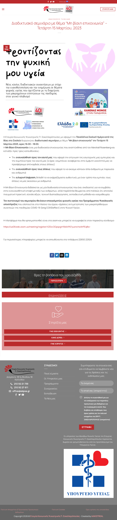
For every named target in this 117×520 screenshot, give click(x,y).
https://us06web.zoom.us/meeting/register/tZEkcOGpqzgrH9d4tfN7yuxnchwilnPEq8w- (47, 227)
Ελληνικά (65, 2)
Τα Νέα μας (65, 20)
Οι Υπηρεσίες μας (53, 379)
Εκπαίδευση (50, 394)
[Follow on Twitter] (50, 2)
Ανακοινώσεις (54, 20)
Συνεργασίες (50, 389)
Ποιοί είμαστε (51, 374)
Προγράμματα (51, 384)
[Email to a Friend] (62, 255)
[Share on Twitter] (57, 255)
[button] (3, 10)
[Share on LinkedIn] (67, 255)
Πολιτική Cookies (58, 510)
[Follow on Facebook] (47, 2)
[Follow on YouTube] (53, 2)
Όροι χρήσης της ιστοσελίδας (97, 510)
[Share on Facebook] (52, 255)
